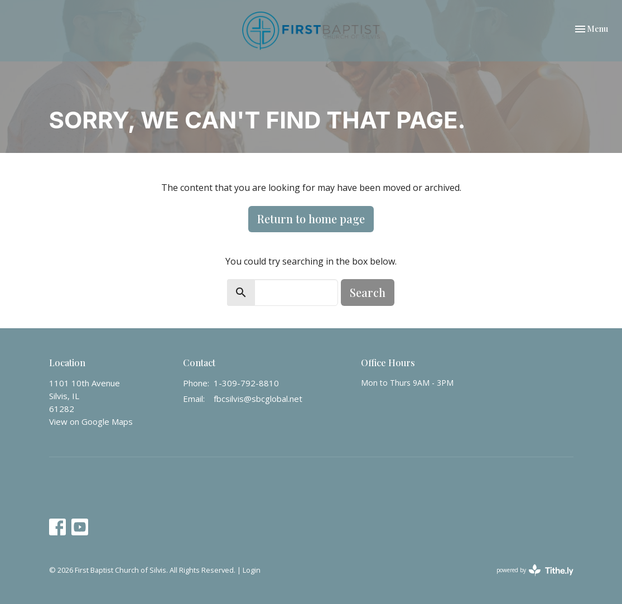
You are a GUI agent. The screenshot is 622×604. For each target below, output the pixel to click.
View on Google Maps (91, 421)
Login (252, 570)
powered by (534, 570)
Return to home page (311, 218)
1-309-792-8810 (246, 383)
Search (367, 292)
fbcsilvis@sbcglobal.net (258, 398)
